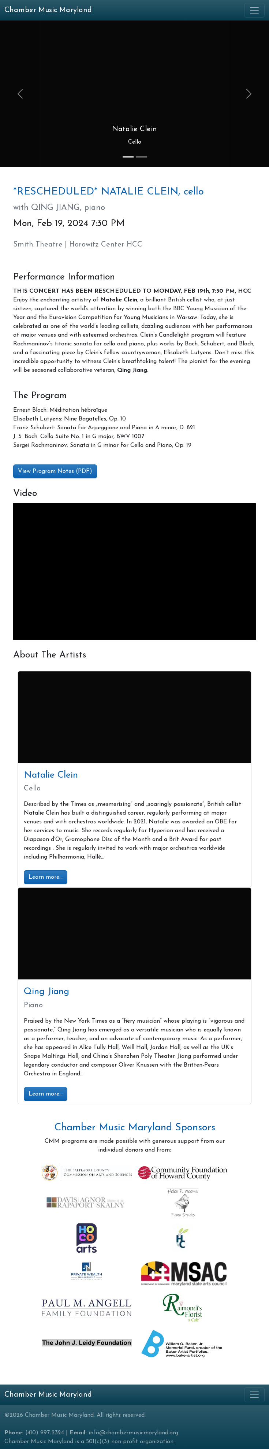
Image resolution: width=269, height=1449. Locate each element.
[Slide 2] (141, 157)
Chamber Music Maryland (48, 1394)
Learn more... (46, 877)
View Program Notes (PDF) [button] (55, 471)
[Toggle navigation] (254, 10)
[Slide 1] (128, 157)
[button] (20, 94)
